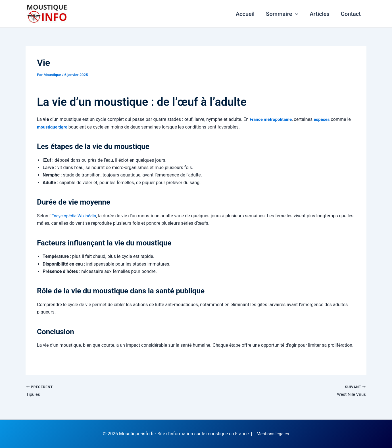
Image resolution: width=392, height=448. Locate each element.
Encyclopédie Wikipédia (75, 215)
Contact (351, 13)
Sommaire (282, 14)
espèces (324, 119)
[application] (295, 14)
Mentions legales (273, 433)
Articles (320, 13)
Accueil (245, 13)
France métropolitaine (272, 119)
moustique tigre (53, 127)
